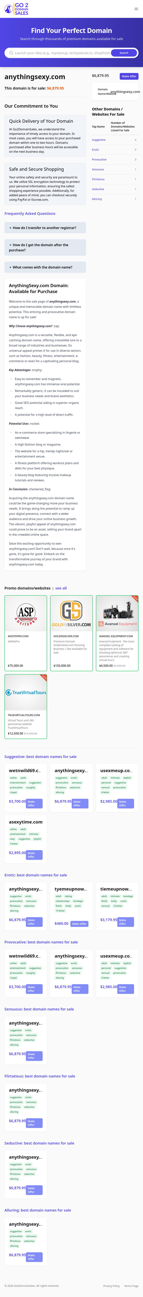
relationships (62, 901)
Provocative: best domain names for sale (41, 942)
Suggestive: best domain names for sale (40, 756)
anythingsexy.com (34, 76)
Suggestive (99, 140)
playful (37, 838)
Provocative (99, 159)
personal (106, 782)
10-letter (60, 910)
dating (68, 896)
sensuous (77, 782)
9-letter (14, 843)
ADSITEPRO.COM (18, 636)
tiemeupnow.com (119, 889)
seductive (75, 787)
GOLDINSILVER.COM (66, 636)
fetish (59, 905)
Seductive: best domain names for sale (39, 1143)
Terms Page (131, 1286)
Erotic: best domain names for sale (35, 875)
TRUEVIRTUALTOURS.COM (24, 715)
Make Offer (129, 76)
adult (23, 777)
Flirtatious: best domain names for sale (39, 1076)
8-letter (105, 792)
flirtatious (61, 787)
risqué (13, 792)
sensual (105, 787)
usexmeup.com (117, 770)
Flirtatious (98, 179)
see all (61, 588)
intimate (115, 777)
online (13, 777)
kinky (68, 905)
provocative (16, 787)
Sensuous (98, 169)
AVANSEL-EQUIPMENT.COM (116, 636)
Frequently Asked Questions (29, 213)
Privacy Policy (111, 1286)
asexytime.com (26, 822)
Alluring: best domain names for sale (37, 1210)
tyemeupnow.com (74, 889)
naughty (30, 787)
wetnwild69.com (27, 770)
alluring (60, 792)
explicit (127, 777)
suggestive (35, 782)
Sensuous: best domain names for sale (39, 1009)
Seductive (98, 189)
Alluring (97, 199)
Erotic (95, 149)
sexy (12, 838)
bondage (78, 901)
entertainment (18, 782)
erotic (74, 777)
